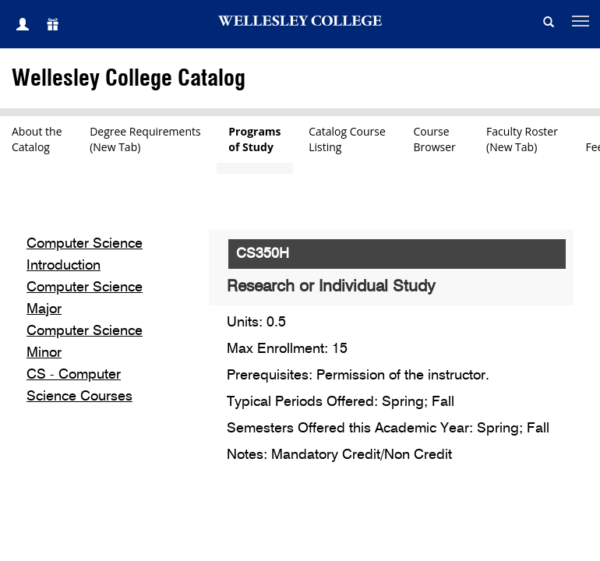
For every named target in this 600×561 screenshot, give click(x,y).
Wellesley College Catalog (128, 79)
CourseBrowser (436, 139)
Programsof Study (254, 139)
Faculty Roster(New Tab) (522, 139)
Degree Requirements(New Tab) (145, 139)
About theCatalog (37, 139)
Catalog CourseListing (347, 139)
